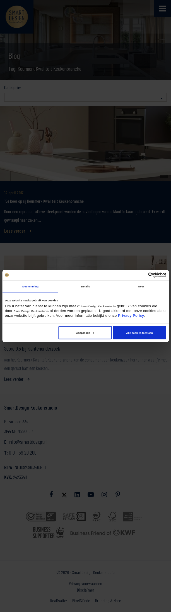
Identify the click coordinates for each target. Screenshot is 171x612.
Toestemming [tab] (29, 286)
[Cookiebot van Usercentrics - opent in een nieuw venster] (141, 275)
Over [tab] (141, 286)
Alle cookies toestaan (139, 332)
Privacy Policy (131, 315)
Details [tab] (85, 286)
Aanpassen (85, 332)
